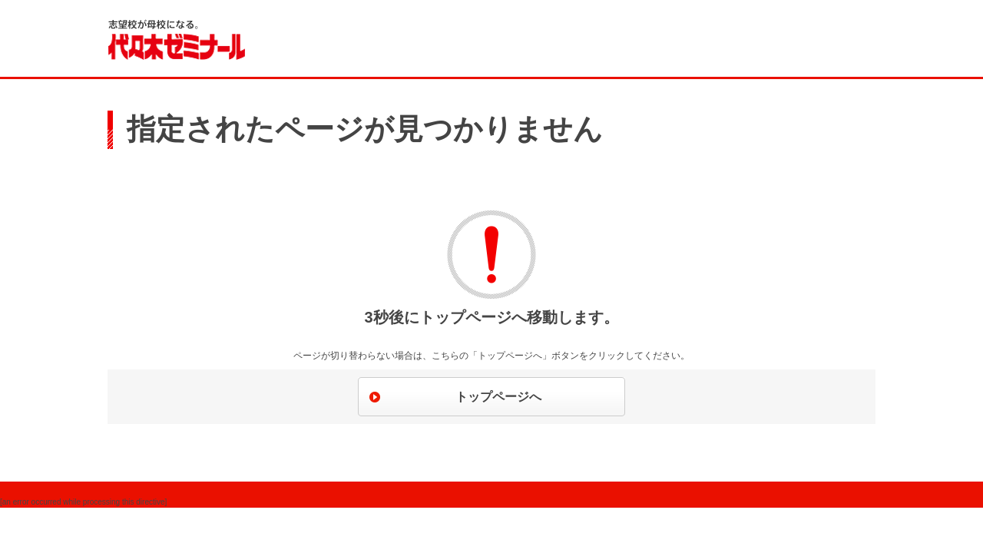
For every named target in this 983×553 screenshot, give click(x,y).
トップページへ (498, 396)
